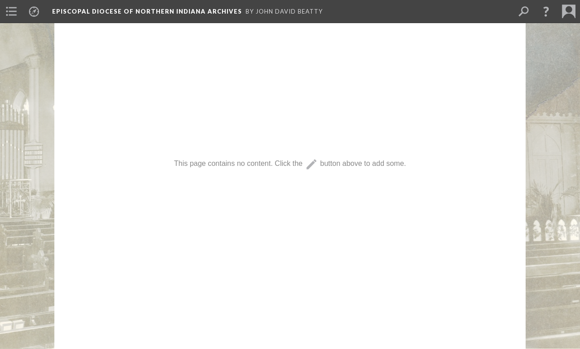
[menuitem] (11, 11)
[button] (546, 11)
